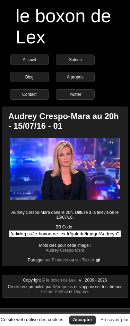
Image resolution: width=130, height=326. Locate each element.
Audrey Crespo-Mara (65, 250)
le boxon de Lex (61, 280)
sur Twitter (84, 260)
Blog (29, 77)
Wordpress (63, 286)
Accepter (82, 319)
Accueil (29, 59)
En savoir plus (115, 319)
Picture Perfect (54, 291)
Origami (81, 291)
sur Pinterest (56, 260)
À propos (75, 77)
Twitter (75, 94)
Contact (29, 94)
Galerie (75, 59)
